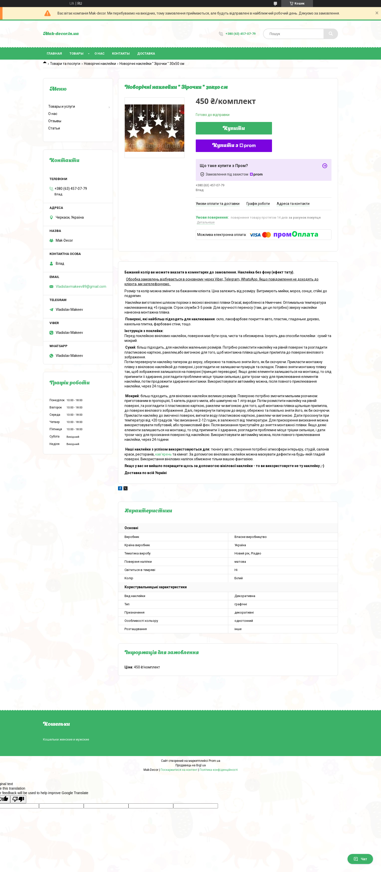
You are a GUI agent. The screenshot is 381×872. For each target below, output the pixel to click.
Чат (360, 859)
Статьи (54, 128)
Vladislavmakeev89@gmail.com (81, 286)
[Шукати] (331, 34)
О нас (99, 53)
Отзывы (54, 121)
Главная (54, 53)
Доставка (146, 53)
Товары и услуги (61, 106)
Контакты (121, 53)
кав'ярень (163, 454)
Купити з (234, 145)
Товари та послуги (65, 64)
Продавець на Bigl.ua (191, 765)
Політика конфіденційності (219, 770)
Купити (234, 128)
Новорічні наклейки (100, 64)
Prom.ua (214, 761)
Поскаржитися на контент (178, 770)
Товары (77, 53)
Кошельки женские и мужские (66, 739)
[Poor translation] (18, 799)
